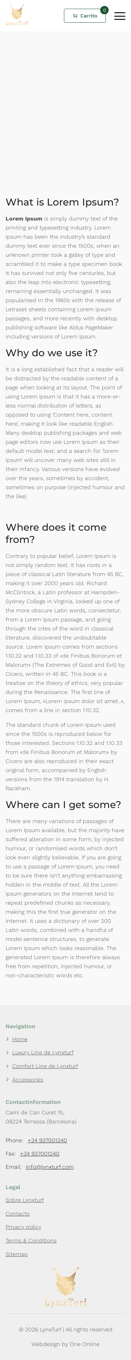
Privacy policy (23, 1227)
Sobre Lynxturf (25, 1200)
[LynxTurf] (17, 24)
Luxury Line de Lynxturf (43, 1052)
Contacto (18, 1213)
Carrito (88, 15)
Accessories (27, 1079)
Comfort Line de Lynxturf (45, 1066)
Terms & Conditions (31, 1240)
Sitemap (17, 1254)
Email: (40, 1167)
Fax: (32, 1153)
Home (20, 1039)
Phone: (36, 1140)
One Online (85, 1344)
